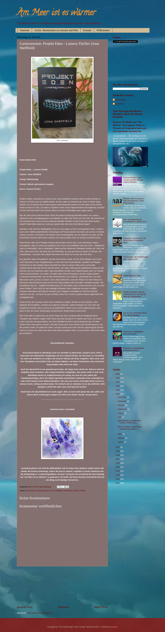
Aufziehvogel (120, 100)
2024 (118, 382)
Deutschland (31, 491)
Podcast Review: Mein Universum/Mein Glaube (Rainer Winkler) (133, 180)
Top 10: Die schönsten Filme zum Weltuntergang (135, 314)
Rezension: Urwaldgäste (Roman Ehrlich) (133, 333)
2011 (118, 483)
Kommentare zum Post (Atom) (39, 613)
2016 (118, 463)
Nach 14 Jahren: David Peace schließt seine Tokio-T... (129, 428)
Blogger (114, 627)
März (120, 434)
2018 (118, 455)
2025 (118, 378)
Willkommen (103, 30)
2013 (118, 475)
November (122, 401)
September (122, 409)
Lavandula (67, 491)
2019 (118, 451)
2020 (118, 447)
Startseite (24, 30)
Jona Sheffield (56, 491)
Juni (120, 417)
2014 (118, 471)
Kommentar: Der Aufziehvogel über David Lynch (135, 258)
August (121, 413)
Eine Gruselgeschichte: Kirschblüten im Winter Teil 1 (135, 221)
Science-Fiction (79, 491)
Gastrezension (43, 491)
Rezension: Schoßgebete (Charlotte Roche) (133, 349)
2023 (118, 386)
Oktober (121, 405)
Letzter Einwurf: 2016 (132, 276)
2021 (118, 394)
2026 (118, 374)
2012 (118, 479)
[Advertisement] (62, 586)
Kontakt (87, 30)
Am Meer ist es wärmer (56, 13)
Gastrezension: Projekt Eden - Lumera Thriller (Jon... (129, 422)
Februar (121, 438)
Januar (121, 442)
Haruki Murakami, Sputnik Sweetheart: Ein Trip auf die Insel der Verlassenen (134, 294)
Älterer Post (101, 607)
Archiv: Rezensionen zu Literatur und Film (56, 30)
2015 (118, 467)
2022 (118, 390)
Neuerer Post (24, 607)
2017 (118, 459)
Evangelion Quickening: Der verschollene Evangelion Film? (134, 240)
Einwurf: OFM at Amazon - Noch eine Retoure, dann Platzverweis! (134, 201)
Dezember (122, 397)
